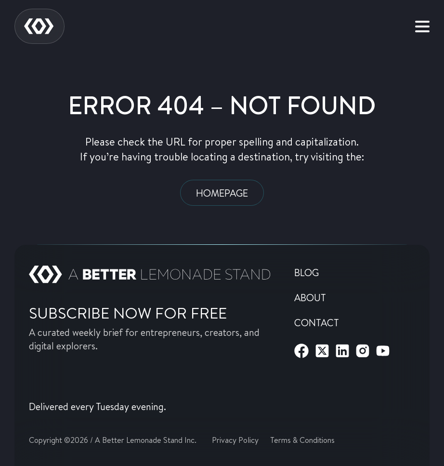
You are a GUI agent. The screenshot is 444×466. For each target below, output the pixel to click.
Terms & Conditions (302, 440)
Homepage (222, 192)
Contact (316, 322)
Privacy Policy (235, 440)
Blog (306, 272)
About (310, 297)
